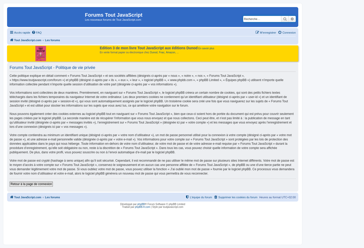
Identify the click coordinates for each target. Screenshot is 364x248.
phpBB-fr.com (142, 207)
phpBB (141, 204)
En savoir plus (206, 48)
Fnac (162, 52)
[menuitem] (37, 33)
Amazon (170, 52)
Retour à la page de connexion (31, 184)
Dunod (153, 52)
